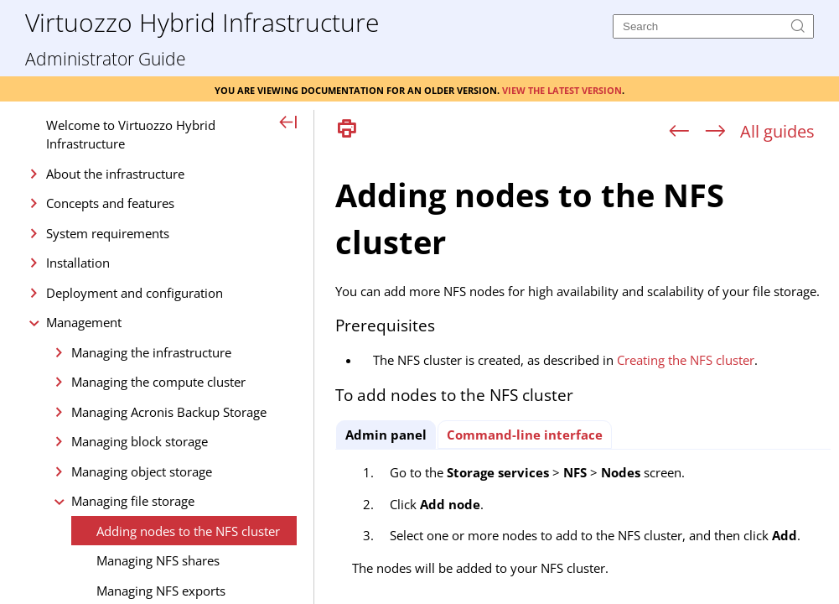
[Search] (713, 26)
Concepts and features (110, 203)
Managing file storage (132, 500)
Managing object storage (141, 471)
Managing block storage (139, 441)
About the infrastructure (115, 173)
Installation (78, 262)
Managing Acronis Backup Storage (169, 412)
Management (84, 322)
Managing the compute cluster (158, 381)
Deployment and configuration (134, 292)
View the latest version (562, 89)
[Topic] (583, 376)
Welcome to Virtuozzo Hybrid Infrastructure (130, 135)
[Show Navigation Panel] (288, 123)
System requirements (107, 233)
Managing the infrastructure (151, 352)
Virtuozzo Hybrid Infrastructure (202, 21)
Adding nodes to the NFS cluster (188, 531)
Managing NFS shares (158, 560)
